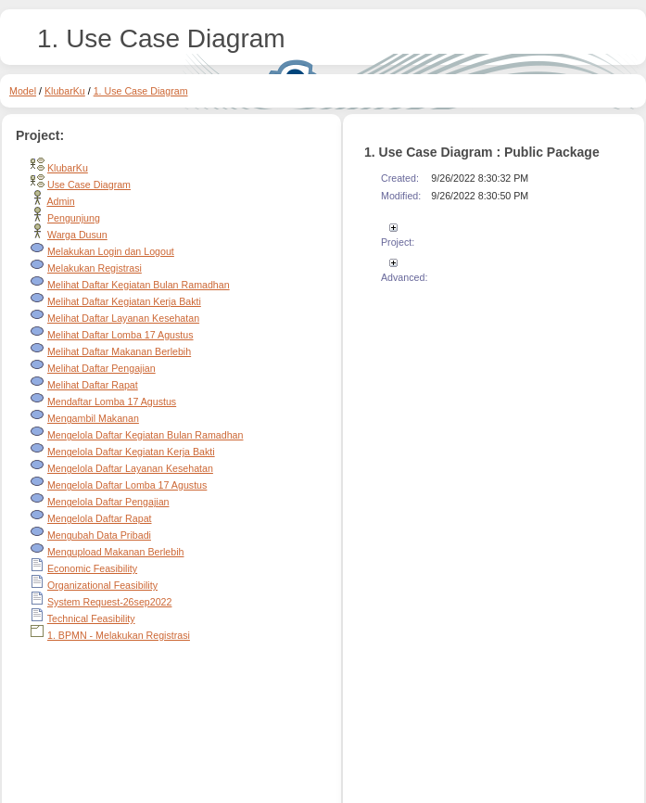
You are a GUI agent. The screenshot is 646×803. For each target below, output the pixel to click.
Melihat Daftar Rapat (92, 384)
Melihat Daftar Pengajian (101, 368)
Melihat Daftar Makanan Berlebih (119, 351)
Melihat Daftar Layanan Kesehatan (123, 318)
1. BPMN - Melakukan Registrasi (118, 635)
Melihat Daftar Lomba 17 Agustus (120, 334)
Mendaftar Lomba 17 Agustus (111, 401)
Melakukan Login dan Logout (110, 251)
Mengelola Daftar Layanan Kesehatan (130, 468)
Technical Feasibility (91, 618)
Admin (60, 201)
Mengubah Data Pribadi (99, 535)
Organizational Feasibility (102, 585)
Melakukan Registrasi (94, 268)
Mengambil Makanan (93, 418)
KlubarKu (64, 90)
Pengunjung (73, 217)
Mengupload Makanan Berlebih (115, 551)
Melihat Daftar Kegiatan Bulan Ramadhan (138, 284)
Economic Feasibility (92, 568)
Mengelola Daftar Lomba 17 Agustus (127, 485)
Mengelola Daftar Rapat (99, 518)
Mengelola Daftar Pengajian (108, 501)
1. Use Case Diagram (141, 90)
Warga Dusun (77, 234)
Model (22, 90)
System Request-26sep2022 (109, 601)
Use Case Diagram (89, 184)
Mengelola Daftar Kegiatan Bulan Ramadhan (145, 434)
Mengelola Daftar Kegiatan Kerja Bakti (131, 451)
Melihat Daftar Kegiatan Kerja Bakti (124, 301)
